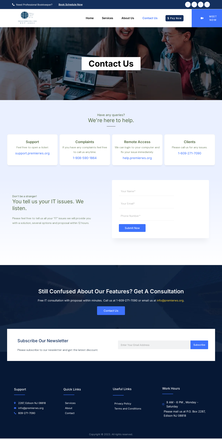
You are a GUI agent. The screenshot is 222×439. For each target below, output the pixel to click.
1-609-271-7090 (189, 153)
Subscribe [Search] (199, 345)
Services (107, 18)
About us (127, 18)
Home (90, 18)
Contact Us (150, 18)
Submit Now (132, 228)
